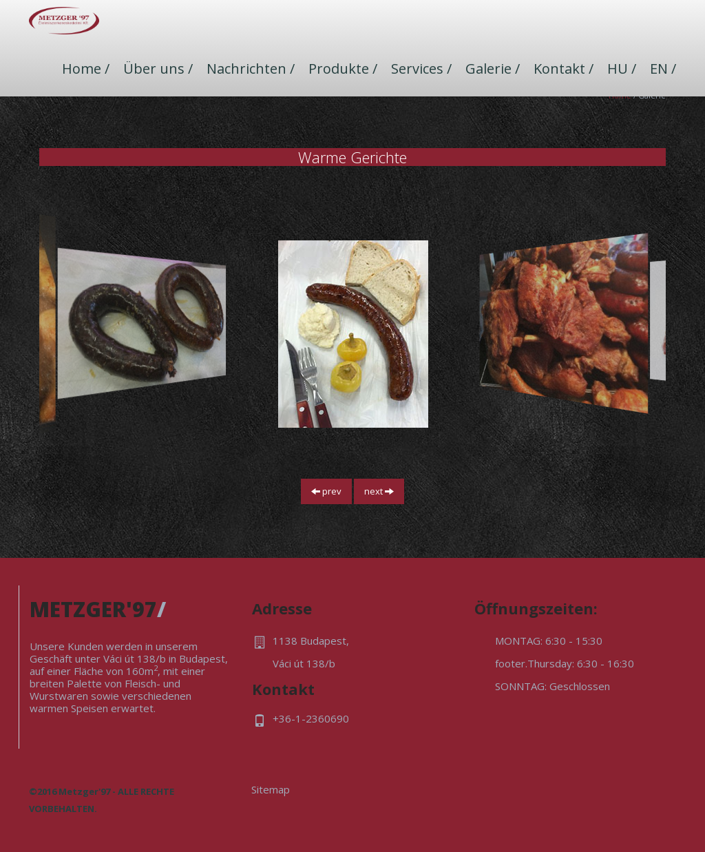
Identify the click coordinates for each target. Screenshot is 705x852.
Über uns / (158, 68)
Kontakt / (563, 68)
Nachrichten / (251, 68)
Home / (85, 68)
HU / (621, 68)
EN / (663, 68)
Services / (421, 68)
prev (326, 491)
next (379, 491)
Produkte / (342, 68)
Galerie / (492, 68)
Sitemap (270, 789)
